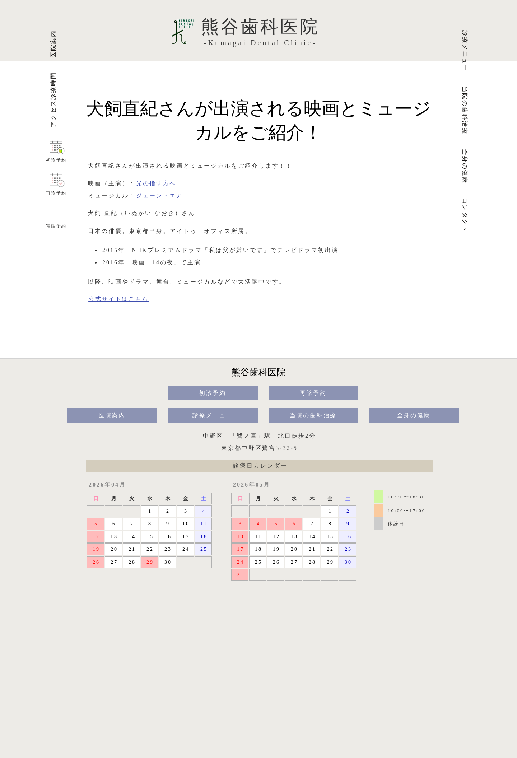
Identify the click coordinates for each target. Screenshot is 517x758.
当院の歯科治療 (461, 115)
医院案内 (56, 38)
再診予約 (57, 205)
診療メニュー (461, 47)
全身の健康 (461, 179)
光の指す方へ (156, 175)
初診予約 (57, 170)
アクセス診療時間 (56, 103)
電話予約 (57, 240)
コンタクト (461, 234)
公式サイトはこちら (118, 291)
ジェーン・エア (159, 188)
